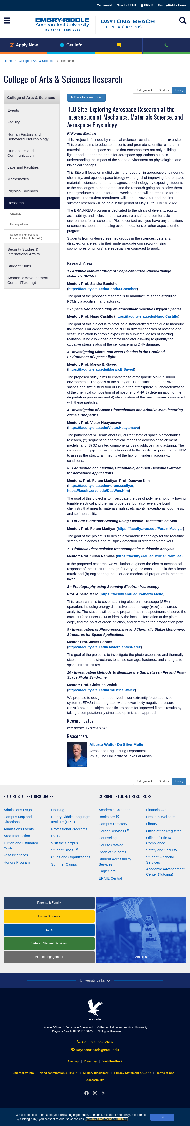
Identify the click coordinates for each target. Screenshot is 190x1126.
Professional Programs (69, 829)
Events (13, 110)
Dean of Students (112, 852)
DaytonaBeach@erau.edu (95, 1050)
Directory (90, 1061)
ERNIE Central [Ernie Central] (110, 878)
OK (163, 1117)
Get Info (71, 44)
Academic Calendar (114, 810)
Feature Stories (16, 855)
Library (151, 824)
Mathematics (18, 179)
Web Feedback (112, 1061)
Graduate (15, 213)
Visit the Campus (64, 843)
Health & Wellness (160, 817)
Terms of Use (165, 1072)
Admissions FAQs (18, 810)
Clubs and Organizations (70, 857)
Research (15, 203)
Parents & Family (49, 902)
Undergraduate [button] (144, 90)
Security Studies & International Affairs (23, 251)
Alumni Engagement (49, 957)
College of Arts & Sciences (36, 61)
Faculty (13, 122)
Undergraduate (19, 224)
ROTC (56, 836)
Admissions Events (19, 829)
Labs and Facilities (23, 167)
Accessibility (95, 1079)
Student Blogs (64, 850)
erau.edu (95, 1009)
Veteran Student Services (49, 943)
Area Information (17, 836)
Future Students (49, 916)
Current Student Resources (125, 796)
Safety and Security (161, 850)
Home (8, 61)
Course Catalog (111, 845)
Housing (57, 810)
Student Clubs (19, 266)
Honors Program (17, 862)
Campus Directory (113, 824)
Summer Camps (64, 864)
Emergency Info (23, 1072)
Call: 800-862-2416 (95, 1042)
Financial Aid (156, 810)
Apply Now (23, 44)
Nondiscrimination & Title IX (58, 1072)
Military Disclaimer (95, 1072)
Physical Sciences (22, 191)
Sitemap (73, 1061)
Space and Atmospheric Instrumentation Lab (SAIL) (26, 236)
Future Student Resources (29, 796)
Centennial (104, 5)
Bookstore (109, 817)
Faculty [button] (179, 90)
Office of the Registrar (163, 831)
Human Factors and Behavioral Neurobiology (28, 136)
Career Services (114, 831)
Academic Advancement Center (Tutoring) (27, 280)
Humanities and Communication (20, 153)
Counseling (108, 838)
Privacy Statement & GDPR (107, 1119)
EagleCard (107, 871)
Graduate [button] (164, 90)
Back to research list (86, 97)
